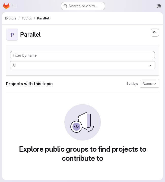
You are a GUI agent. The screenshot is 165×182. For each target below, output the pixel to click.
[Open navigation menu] (15, 6)
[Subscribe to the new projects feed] (155, 33)
